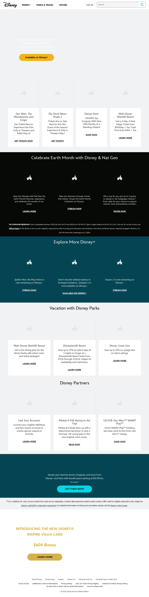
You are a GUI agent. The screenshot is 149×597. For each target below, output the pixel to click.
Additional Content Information (45, 582)
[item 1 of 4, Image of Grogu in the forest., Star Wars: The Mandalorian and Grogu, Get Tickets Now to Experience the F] (23, 92)
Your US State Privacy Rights (87, 582)
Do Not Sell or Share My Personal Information (65, 585)
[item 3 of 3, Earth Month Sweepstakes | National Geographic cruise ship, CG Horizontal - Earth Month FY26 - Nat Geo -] (120, 177)
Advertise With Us (85, 578)
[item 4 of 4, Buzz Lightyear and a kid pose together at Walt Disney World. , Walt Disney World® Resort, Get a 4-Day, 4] (125, 92)
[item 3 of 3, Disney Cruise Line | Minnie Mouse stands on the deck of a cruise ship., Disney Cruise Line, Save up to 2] (120, 327)
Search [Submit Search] (142, 4)
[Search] (118, 5)
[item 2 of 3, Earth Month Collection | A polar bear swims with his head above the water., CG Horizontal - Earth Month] (74, 177)
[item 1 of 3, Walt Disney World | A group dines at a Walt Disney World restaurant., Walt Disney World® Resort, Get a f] (29, 327)
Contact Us (71, 578)
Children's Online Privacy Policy (115, 582)
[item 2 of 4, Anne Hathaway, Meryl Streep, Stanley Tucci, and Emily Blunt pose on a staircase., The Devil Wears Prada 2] (57, 92)
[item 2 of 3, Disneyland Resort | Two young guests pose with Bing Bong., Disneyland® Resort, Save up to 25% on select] (74, 327)
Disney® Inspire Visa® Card (106, 578)
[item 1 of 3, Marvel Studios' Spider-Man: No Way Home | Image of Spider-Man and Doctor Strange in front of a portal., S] (29, 261)
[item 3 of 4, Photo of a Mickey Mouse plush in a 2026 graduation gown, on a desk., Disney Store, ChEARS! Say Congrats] (91, 92)
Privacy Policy (66, 582)
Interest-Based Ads (94, 585)
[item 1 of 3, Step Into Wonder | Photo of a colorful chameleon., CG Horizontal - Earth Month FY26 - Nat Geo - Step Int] (29, 177)
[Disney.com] (10, 5)
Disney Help (49, 578)
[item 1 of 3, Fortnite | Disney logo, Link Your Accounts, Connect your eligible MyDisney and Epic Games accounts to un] (29, 401)
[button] (91, 5)
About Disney (37, 578)
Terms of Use (23, 582)
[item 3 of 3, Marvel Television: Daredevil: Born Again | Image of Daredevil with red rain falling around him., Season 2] (120, 261)
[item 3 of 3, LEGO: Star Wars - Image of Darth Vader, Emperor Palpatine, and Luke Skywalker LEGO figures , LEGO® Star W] (120, 401)
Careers (61, 578)
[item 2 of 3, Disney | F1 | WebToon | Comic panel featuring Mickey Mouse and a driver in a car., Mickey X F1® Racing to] (74, 401)
